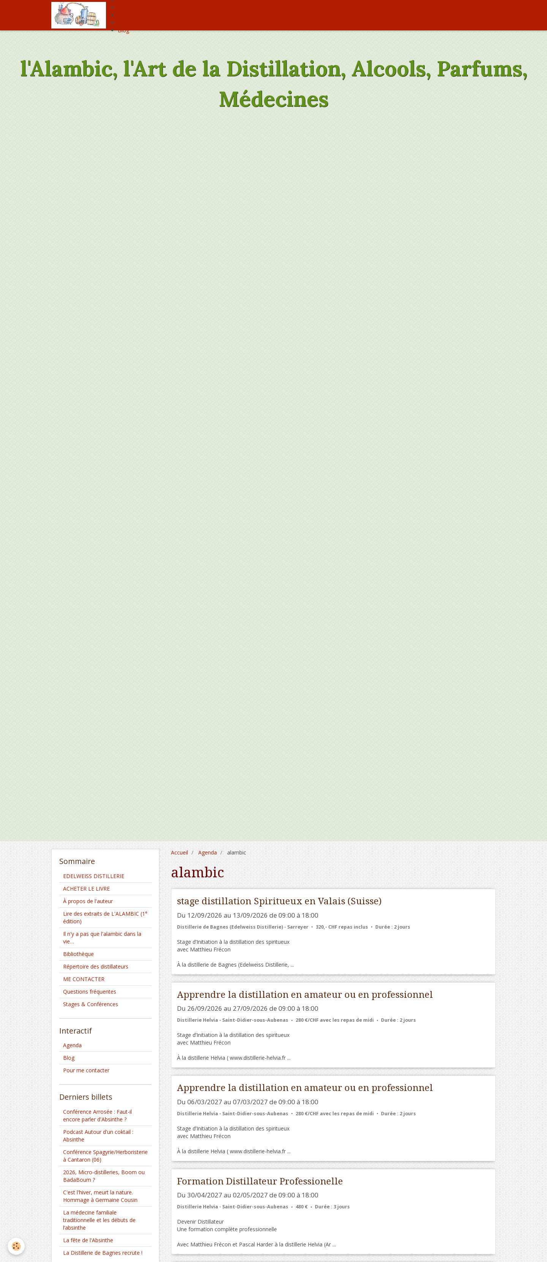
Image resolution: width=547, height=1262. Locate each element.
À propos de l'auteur (88, 901)
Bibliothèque (78, 954)
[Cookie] (16, 1246)
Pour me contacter (86, 1070)
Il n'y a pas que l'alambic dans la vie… (102, 937)
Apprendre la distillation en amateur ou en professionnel (305, 994)
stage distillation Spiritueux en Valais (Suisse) (279, 901)
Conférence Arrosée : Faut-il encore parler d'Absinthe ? (97, 1115)
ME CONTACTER (83, 979)
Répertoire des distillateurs (95, 966)
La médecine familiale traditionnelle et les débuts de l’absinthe (99, 1220)
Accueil (179, 852)
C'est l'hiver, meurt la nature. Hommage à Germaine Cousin (100, 1196)
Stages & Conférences (90, 1004)
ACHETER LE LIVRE (86, 888)
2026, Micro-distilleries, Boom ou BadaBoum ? (104, 1175)
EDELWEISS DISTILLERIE (93, 876)
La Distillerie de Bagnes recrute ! (102, 1252)
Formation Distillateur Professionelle (260, 1181)
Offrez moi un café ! (142, 22)
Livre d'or (129, 15)
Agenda (127, 7)
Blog (123, 30)
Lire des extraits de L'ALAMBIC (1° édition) (105, 917)
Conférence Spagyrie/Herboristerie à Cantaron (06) (105, 1155)
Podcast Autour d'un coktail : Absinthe (98, 1135)
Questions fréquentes (89, 991)
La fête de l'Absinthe (88, 1240)
